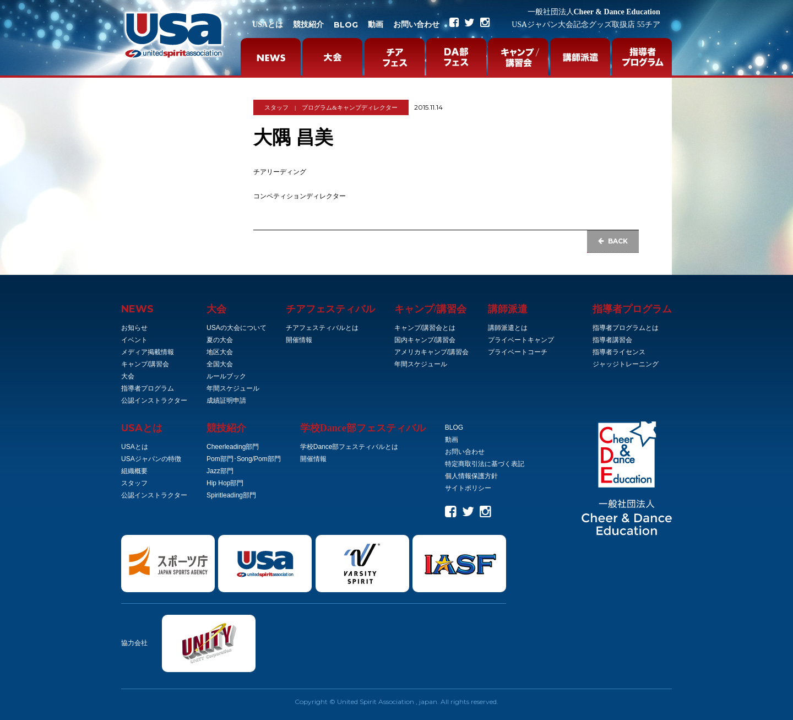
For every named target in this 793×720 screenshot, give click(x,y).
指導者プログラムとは (626, 328)
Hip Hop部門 (225, 483)
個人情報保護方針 (471, 476)
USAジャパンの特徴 (151, 459)
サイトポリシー (468, 488)
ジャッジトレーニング (626, 364)
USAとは (267, 24)
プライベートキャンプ (521, 340)
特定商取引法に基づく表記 (484, 464)
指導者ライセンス (619, 352)
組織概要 (134, 471)
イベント (134, 340)
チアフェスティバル (330, 309)
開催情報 (299, 340)
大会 (127, 376)
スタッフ (276, 107)
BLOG (346, 25)
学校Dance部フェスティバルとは (349, 447)
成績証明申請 (226, 400)
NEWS (137, 309)
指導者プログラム (147, 388)
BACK (613, 241)
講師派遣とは (508, 328)
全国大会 (220, 364)
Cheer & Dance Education (594, 12)
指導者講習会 (612, 340)
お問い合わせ (416, 24)
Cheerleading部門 (233, 447)
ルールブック (226, 376)
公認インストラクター (154, 400)
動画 (375, 24)
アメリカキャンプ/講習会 (431, 352)
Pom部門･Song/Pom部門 (244, 459)
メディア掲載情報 (147, 352)
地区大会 (220, 352)
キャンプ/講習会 (145, 364)
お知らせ (134, 328)
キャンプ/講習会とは (424, 328)
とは (141, 428)
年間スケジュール (233, 388)
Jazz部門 (220, 471)
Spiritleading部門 (231, 495)
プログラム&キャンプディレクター (350, 107)
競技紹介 (308, 24)
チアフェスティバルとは (322, 328)
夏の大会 (220, 340)
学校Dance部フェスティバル (363, 428)
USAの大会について (237, 328)
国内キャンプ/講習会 (424, 340)
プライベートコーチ (517, 352)
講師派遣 (508, 309)
